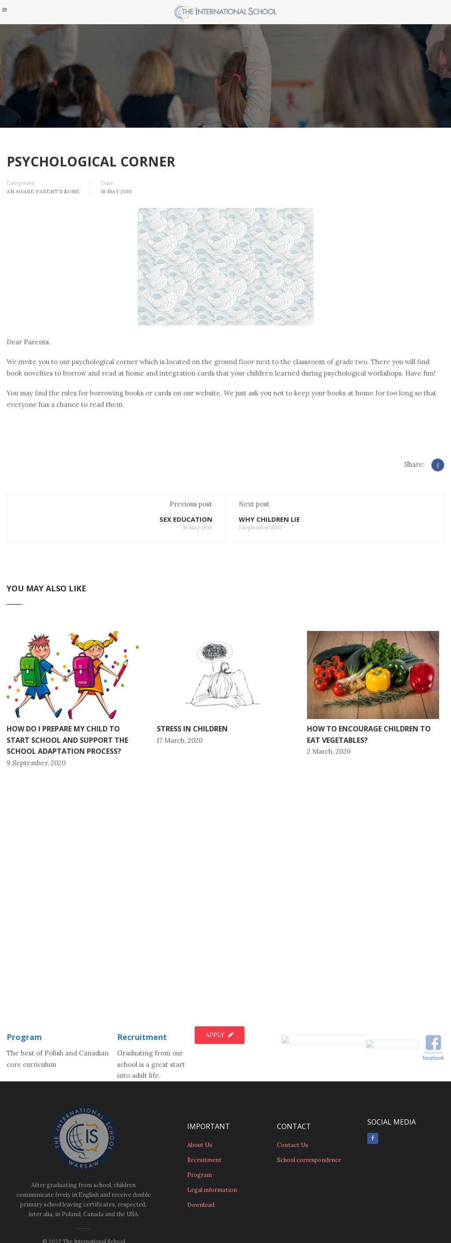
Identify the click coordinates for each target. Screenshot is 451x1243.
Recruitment (142, 1000)
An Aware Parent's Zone (43, 191)
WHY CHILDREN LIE (269, 577)
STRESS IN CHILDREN (192, 787)
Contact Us (292, 1147)
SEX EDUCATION (185, 577)
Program (24, 1000)
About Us (199, 1147)
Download (200, 1206)
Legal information (212, 1191)
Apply (219, 998)
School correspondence (309, 1162)
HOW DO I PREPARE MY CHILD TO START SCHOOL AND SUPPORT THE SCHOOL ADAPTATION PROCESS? (67, 798)
